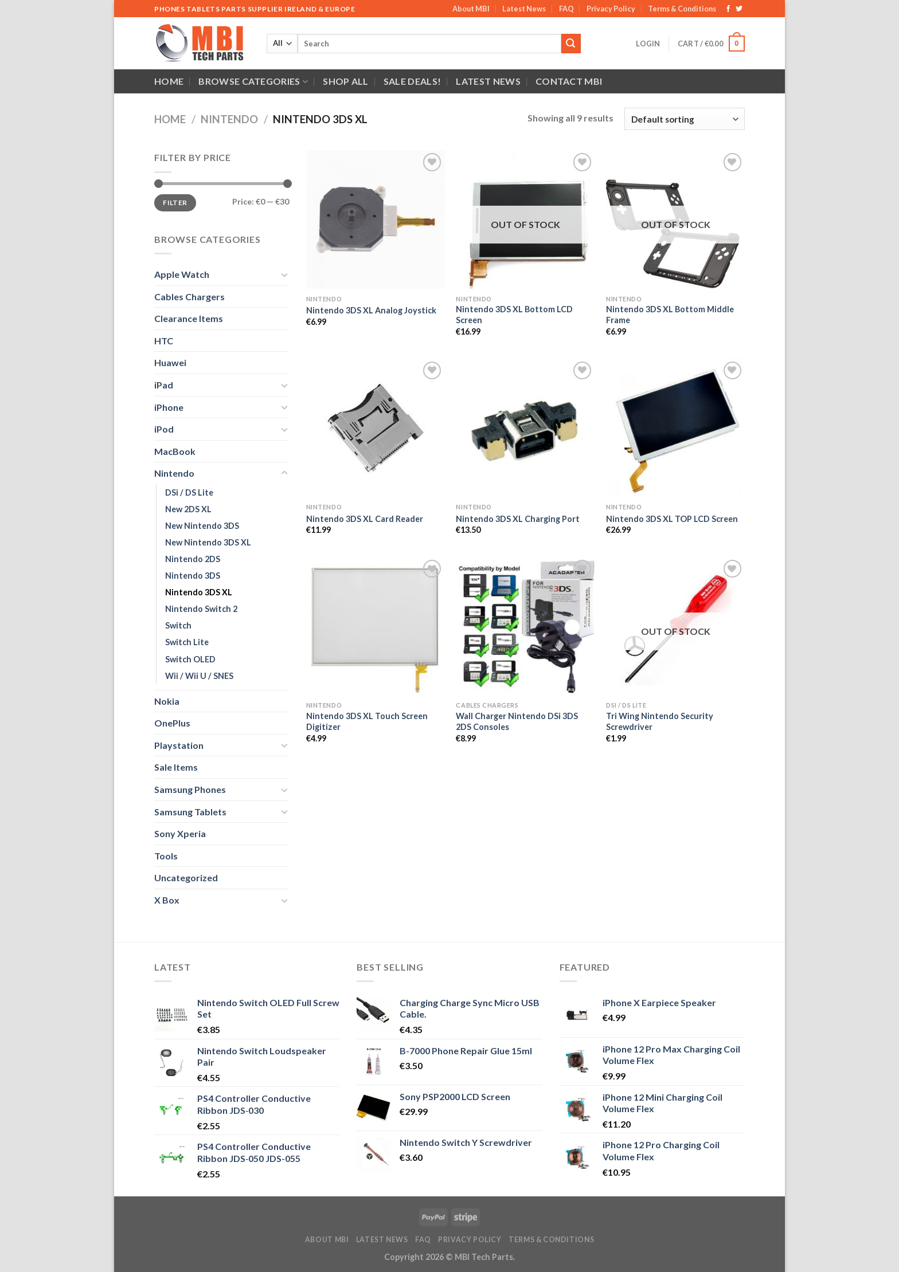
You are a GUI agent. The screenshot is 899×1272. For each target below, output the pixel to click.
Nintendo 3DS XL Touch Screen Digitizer (367, 721)
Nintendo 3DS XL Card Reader (364, 519)
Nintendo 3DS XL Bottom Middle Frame (670, 314)
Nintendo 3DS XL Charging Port (518, 519)
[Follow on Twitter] (739, 9)
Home (168, 81)
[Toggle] (284, 274)
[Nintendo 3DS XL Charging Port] (525, 428)
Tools (166, 855)
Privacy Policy (611, 8)
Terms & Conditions (682, 8)
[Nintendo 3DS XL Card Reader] (375, 428)
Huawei (170, 362)
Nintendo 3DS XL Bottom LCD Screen (514, 314)
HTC (163, 340)
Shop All (346, 81)
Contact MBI (569, 81)
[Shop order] (684, 119)
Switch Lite (187, 642)
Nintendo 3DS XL (198, 592)
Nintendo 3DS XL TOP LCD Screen (672, 519)
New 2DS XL (188, 509)
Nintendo (229, 119)
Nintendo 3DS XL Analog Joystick (371, 310)
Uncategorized (186, 877)
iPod (164, 428)
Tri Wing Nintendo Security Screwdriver (659, 721)
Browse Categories (253, 81)
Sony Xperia (180, 833)
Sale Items (176, 766)
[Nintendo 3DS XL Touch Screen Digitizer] (375, 626)
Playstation (179, 745)
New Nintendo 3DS (202, 526)
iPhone (168, 407)
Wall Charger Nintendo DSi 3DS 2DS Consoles (517, 721)
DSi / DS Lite (189, 492)
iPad (163, 384)
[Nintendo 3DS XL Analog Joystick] (375, 219)
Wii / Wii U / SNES (199, 676)
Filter (175, 202)
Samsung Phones (190, 789)
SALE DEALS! (412, 81)
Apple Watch (181, 274)
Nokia (166, 701)
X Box (166, 899)
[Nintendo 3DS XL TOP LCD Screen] (675, 428)
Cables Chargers (189, 296)
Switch (178, 625)
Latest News (524, 8)
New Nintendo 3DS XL (208, 542)
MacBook (175, 451)
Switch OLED (190, 659)
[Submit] (571, 43)
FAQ (566, 8)
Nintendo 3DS (192, 575)
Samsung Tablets (190, 811)
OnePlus (172, 722)
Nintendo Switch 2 (201, 609)
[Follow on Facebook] (728, 9)
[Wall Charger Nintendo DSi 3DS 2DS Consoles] (525, 626)
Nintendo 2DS (192, 559)
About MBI (471, 8)
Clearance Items (188, 318)
